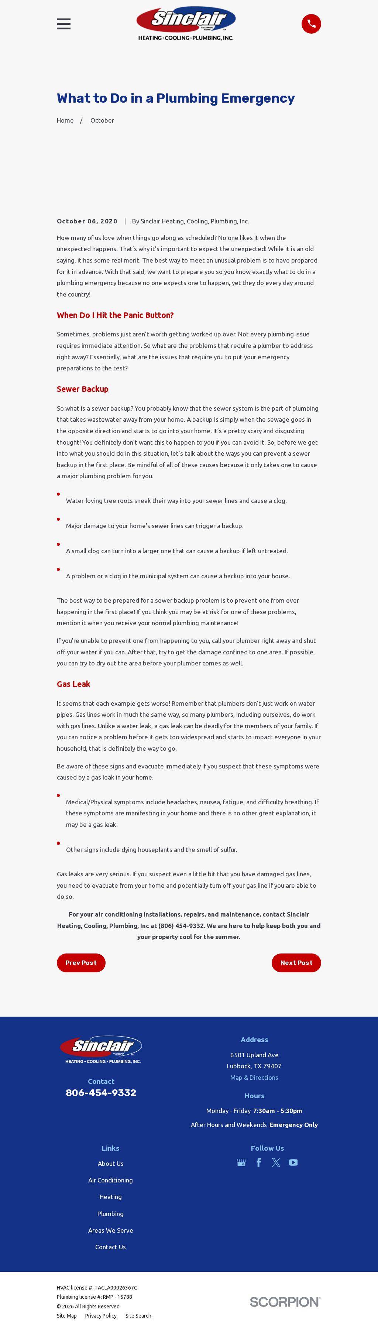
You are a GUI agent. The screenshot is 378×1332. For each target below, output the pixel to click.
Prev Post (81, 962)
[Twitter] (276, 1162)
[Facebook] (258, 1162)
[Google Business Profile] (241, 1162)
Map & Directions (254, 1077)
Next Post (297, 962)
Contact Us (110, 1246)
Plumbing (110, 1213)
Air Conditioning (110, 1180)
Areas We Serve (110, 1230)
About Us (111, 1163)
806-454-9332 (101, 1092)
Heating (111, 1196)
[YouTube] (293, 1162)
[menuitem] (67, 1316)
